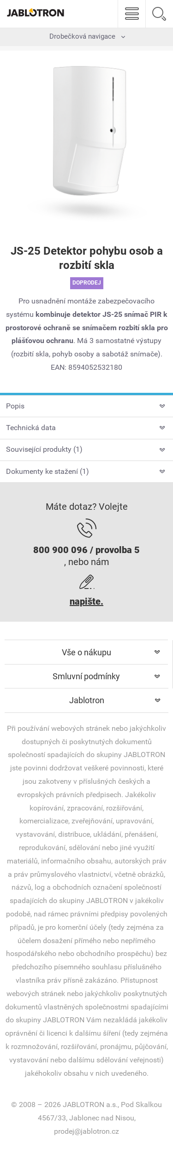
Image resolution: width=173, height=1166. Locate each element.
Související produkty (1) (44, 449)
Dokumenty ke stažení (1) (47, 471)
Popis (15, 406)
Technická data (31, 427)
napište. (86, 601)
